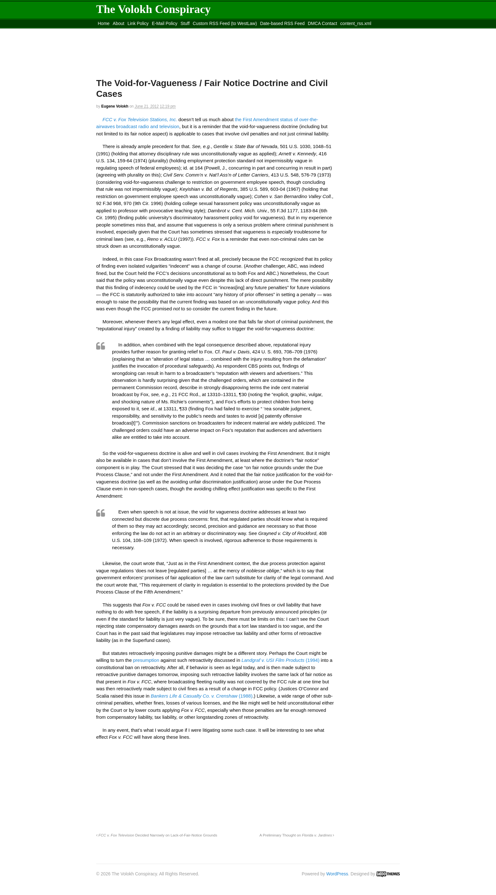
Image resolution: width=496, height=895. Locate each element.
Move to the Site (131, 31)
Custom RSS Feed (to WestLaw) (225, 23)
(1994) (280, 660)
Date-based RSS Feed (282, 23)
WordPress (337, 873)
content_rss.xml (355, 23)
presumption (146, 660)
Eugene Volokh (114, 106)
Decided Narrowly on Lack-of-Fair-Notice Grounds (156, 835)
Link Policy (138, 23)
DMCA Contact (322, 23)
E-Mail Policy (164, 23)
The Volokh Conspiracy (153, 9)
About (118, 23)
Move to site (188, 31)
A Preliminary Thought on (296, 835)
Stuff (185, 23)
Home (103, 23)
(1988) (202, 696)
